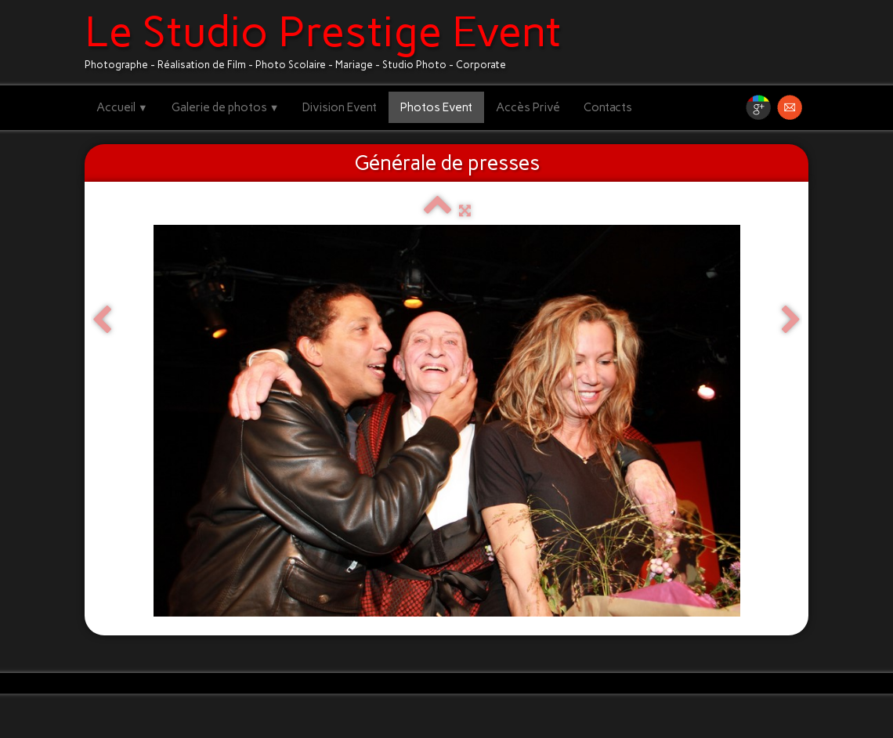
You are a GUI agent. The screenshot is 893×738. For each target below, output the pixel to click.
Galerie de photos (226, 107)
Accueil (122, 107)
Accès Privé (528, 107)
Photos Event (436, 107)
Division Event (339, 107)
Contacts (608, 107)
